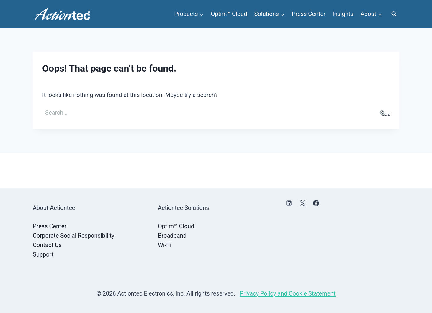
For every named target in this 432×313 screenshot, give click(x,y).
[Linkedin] (289, 203)
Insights (343, 13)
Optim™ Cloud (229, 13)
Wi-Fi (164, 245)
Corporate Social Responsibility (73, 235)
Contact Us (47, 245)
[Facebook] (316, 203)
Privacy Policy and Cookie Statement (288, 293)
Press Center (308, 13)
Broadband (172, 235)
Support (43, 254)
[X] (302, 203)
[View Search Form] (394, 14)
